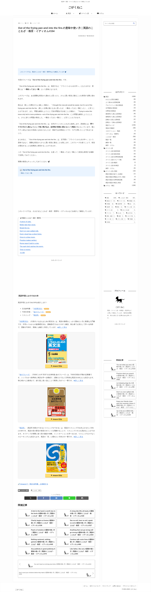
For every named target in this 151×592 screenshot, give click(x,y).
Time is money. (25, 250)
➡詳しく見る (62, 327)
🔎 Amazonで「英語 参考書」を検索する (33, 484)
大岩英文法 (38, 309)
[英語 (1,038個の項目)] (110, 198)
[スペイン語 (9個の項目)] (111, 210)
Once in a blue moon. (27, 237)
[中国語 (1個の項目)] (131, 219)
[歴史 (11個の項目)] (119, 207)
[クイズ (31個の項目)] (121, 201)
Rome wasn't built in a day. (29, 243)
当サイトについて (95, 586)
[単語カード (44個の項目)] (110, 201)
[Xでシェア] (30, 498)
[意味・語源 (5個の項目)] (109, 216)
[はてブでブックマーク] (56, 498)
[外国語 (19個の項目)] (131, 201)
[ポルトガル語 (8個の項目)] (128, 210)
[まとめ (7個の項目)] (119, 213)
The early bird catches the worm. (32, 246)
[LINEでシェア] (69, 498)
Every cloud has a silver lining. (31, 234)
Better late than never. (28, 225)
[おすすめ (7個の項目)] (130, 213)
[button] (82, 498)
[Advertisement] (56, 51)
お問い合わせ (117, 586)
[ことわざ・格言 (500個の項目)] (127, 198)
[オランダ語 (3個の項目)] (120, 219)
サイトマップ (106, 586)
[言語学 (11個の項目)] (109, 207)
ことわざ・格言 (23, 490)
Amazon (46, 308)
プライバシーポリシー (129, 586)
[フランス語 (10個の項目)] (130, 207)
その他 (22, 253)
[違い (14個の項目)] (131, 204)
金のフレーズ (38, 312)
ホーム (86, 586)
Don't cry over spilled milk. (29, 231)
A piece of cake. (25, 222)
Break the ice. (25, 228)
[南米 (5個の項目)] (120, 216)
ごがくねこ (120, 307)
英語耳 (36, 315)
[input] (120, 23)
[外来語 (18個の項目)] (109, 204)
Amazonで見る (57, 366)
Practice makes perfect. (28, 240)
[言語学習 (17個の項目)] (120, 204)
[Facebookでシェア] (43, 498)
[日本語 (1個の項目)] (120, 222)
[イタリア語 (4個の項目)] (130, 216)
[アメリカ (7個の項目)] (109, 213)
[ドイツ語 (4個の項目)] (109, 219)
